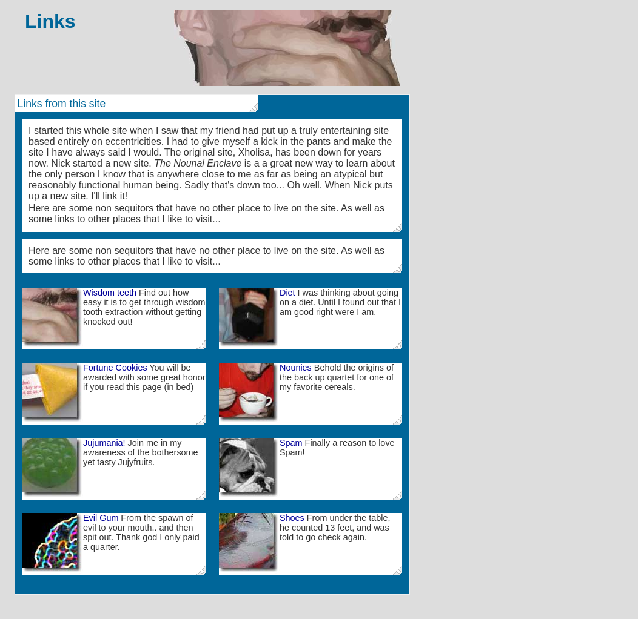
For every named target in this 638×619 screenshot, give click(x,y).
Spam (291, 443)
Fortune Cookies (115, 367)
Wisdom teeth (109, 292)
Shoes (292, 518)
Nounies (296, 367)
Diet (287, 292)
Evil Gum (100, 518)
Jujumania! (104, 443)
